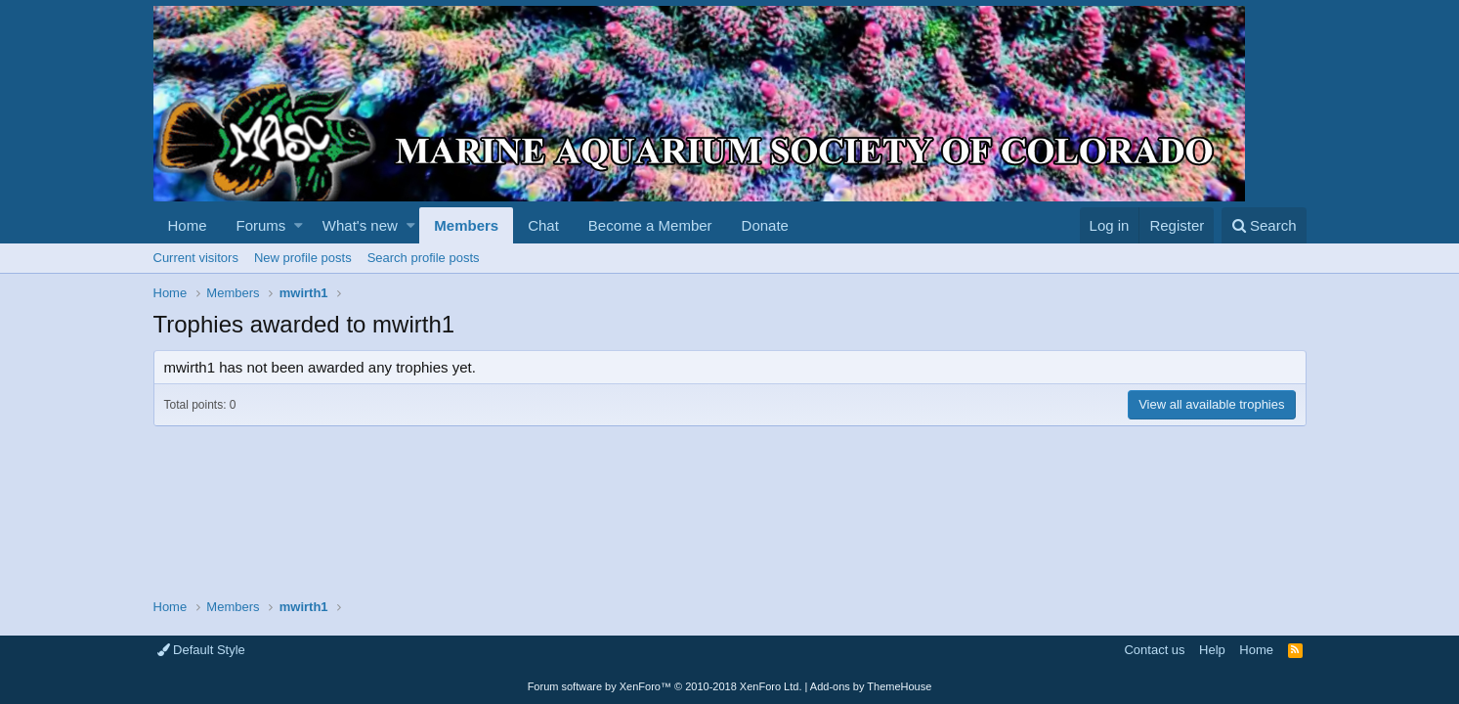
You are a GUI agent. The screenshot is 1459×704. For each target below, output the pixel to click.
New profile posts (303, 257)
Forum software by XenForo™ (665, 686)
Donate (765, 225)
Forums (261, 225)
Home (187, 225)
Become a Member (650, 225)
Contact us (1154, 649)
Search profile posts (423, 257)
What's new (360, 225)
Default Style (201, 649)
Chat (543, 225)
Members (466, 225)
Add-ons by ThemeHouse (871, 686)
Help (1212, 649)
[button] (298, 225)
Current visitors (195, 257)
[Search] (1264, 225)
